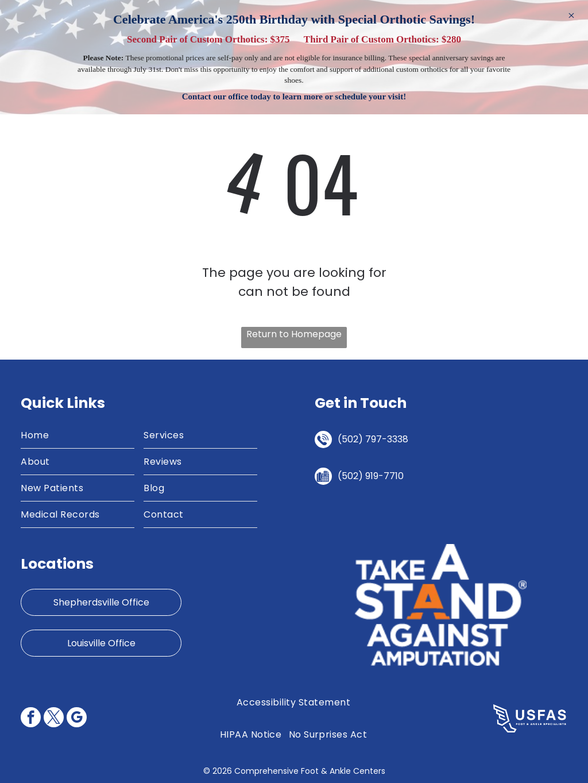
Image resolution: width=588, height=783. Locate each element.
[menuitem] (77, 435)
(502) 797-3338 (373, 439)
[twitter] (54, 718)
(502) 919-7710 (371, 476)
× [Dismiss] (571, 15)
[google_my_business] (77, 718)
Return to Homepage (294, 334)
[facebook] (31, 718)
